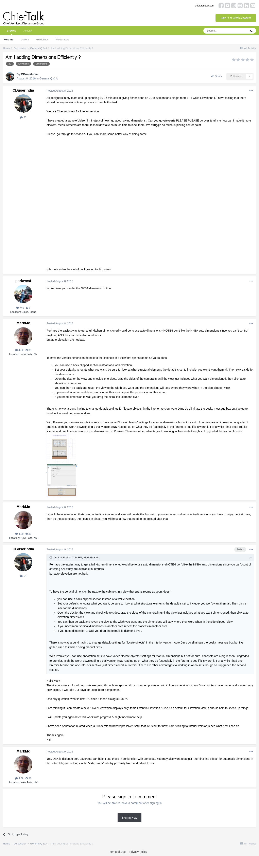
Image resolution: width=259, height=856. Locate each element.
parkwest (23, 281)
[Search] (225, 31)
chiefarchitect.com (204, 5)
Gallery (25, 39)
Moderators (62, 39)
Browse (11, 32)
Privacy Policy (138, 851)
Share (216, 76)
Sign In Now (129, 817)
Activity (27, 30)
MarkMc (23, 323)
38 (28, 350)
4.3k (19, 350)
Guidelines (42, 39)
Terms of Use (117, 851)
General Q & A (48, 78)
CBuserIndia (29, 74)
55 (23, 117)
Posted (60, 90)
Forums (8, 39)
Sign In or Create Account (236, 17)
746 (20, 307)
